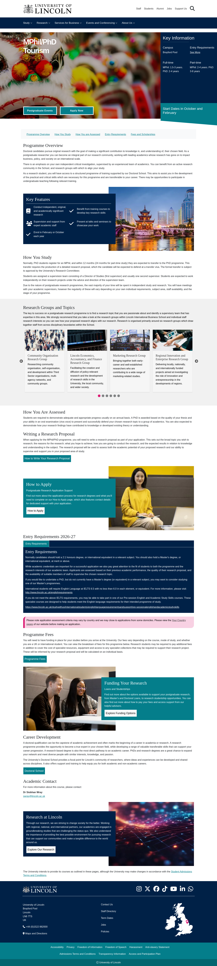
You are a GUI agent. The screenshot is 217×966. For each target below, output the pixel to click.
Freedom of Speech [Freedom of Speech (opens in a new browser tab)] (116, 947)
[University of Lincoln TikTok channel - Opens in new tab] (165, 889)
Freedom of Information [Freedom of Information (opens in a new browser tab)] (89, 947)
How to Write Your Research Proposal (47, 458)
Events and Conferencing (100, 22)
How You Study (63, 134)
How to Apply (35, 510)
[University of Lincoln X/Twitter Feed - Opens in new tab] (147, 889)
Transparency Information (112, 954)
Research (42, 22)
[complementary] (32, 943)
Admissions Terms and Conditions (77, 954)
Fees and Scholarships (143, 134)
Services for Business (67, 22)
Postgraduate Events (40, 110)
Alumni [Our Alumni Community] (160, 8)
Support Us (181, 8)
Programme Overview (38, 134)
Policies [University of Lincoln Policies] (105, 931)
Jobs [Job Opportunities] (103, 924)
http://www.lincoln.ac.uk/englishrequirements (49, 592)
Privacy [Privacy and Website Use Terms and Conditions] (70, 947)
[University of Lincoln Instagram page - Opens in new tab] (139, 889)
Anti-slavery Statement (157, 947)
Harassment (135, 947)
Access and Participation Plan (145, 954)
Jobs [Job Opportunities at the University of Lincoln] (169, 8)
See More (195, 52)
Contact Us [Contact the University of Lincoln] (107, 904)
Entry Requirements (115, 134)
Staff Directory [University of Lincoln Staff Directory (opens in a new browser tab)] (108, 911)
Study (26, 22)
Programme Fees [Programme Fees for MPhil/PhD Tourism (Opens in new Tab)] (35, 658)
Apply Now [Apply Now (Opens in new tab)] (76, 110)
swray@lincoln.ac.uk (34, 796)
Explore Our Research (41, 849)
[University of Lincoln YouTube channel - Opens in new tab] (174, 889)
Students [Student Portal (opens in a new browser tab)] (149, 8)
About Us (127, 22)
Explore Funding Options (121, 713)
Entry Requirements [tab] (36, 543)
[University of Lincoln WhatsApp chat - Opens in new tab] (190, 889)
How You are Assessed (88, 134)
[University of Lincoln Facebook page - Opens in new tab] (156, 889)
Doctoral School (34, 770)
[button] (192, 8)
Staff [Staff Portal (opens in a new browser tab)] (138, 8)
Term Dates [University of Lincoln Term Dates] (107, 918)
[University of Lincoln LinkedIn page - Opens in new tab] (182, 889)
